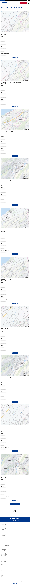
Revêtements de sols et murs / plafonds (5, 548)
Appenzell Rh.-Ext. (2, 563)
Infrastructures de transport (4, 534)
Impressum (15, 511)
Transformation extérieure (3, 542)
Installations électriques (3, 549)
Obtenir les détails (15, 57)
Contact (15, 510)
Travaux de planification (3, 555)
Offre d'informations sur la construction (15, 507)
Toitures (1, 547)
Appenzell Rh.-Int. (2, 564)
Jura (1, 571)
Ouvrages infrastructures (3, 530)
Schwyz (1, 576)
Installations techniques (3, 558)
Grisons (1, 570)
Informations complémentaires (20, 581)
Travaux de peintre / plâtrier (4, 553)
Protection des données (15, 512)
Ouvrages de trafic (3, 535)
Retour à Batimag (2, 0)
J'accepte (15, 583)
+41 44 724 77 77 (15, 520)
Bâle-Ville (2, 566)
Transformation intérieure (3, 543)
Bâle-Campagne (2, 565)
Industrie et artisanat (3, 529)
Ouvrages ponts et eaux (3, 524)
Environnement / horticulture (4, 559)
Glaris (1, 569)
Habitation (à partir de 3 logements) (4, 536)
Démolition (2, 540)
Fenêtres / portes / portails (3, 550)
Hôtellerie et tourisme (3, 527)
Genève (1, 568)
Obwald (1, 574)
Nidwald (1, 573)
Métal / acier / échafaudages (4, 554)
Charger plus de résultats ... (15, 504)
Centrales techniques (3, 532)
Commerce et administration (4, 528)
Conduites (2, 556)
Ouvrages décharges (3, 525)
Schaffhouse (2, 575)
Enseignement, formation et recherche (5, 533)
